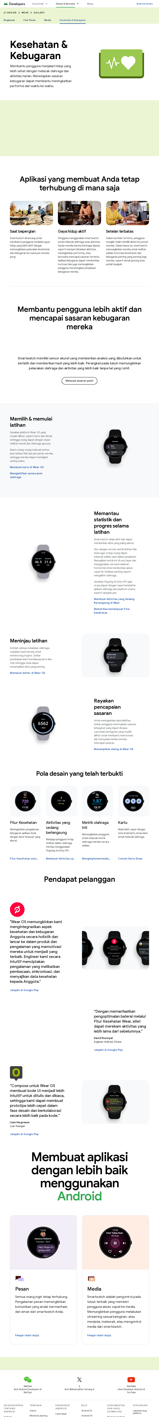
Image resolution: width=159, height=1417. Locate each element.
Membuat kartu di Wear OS (27, 467)
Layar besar (61, 1413)
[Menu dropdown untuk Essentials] (48, 3)
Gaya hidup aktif (72, 231)
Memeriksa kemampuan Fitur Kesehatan (112, 611)
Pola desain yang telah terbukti (79, 773)
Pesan (22, 1289)
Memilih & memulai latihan (31, 422)
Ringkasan (9, 20)
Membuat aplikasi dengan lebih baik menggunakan (79, 1176)
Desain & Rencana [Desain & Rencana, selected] (65, 3)
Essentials (38, 3)
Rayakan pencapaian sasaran (107, 707)
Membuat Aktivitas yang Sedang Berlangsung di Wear (114, 601)
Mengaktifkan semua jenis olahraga (26, 475)
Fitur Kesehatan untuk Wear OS (25, 858)
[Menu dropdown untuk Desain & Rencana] (79, 3)
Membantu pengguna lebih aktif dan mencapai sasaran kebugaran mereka (79, 318)
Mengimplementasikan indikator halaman (97, 858)
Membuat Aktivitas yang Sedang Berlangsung (61, 858)
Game (33, 1410)
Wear (25, 12)
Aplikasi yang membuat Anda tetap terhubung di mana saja (79, 183)
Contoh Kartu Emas (130, 858)
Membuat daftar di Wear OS (27, 673)
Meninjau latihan (28, 641)
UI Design (10, 12)
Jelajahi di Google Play (24, 990)
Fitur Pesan (29, 20)
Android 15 (86, 1410)
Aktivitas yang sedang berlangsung (58, 827)
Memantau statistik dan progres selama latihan (111, 522)
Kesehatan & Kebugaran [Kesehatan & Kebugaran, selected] (73, 20)
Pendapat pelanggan (79, 879)
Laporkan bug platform (140, 1412)
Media (47, 20)
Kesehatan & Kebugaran (39, 50)
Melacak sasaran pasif (79, 380)
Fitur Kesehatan (23, 822)
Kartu (122, 822)
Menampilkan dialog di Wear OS (113, 749)
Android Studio (144, 3)
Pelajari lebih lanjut (27, 1335)
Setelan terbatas (120, 231)
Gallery (39, 12)
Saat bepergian (22, 231)
